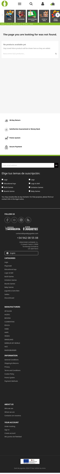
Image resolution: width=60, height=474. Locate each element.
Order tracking (10, 426)
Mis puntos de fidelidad (13, 437)
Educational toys (9, 183)
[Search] (28, 54)
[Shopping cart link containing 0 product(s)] (53, 4)
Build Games (7, 187)
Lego (4, 180)
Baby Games (34, 191)
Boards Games (8, 191)
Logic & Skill (34, 183)
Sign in (7, 430)
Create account (10, 433)
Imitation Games (36, 187)
